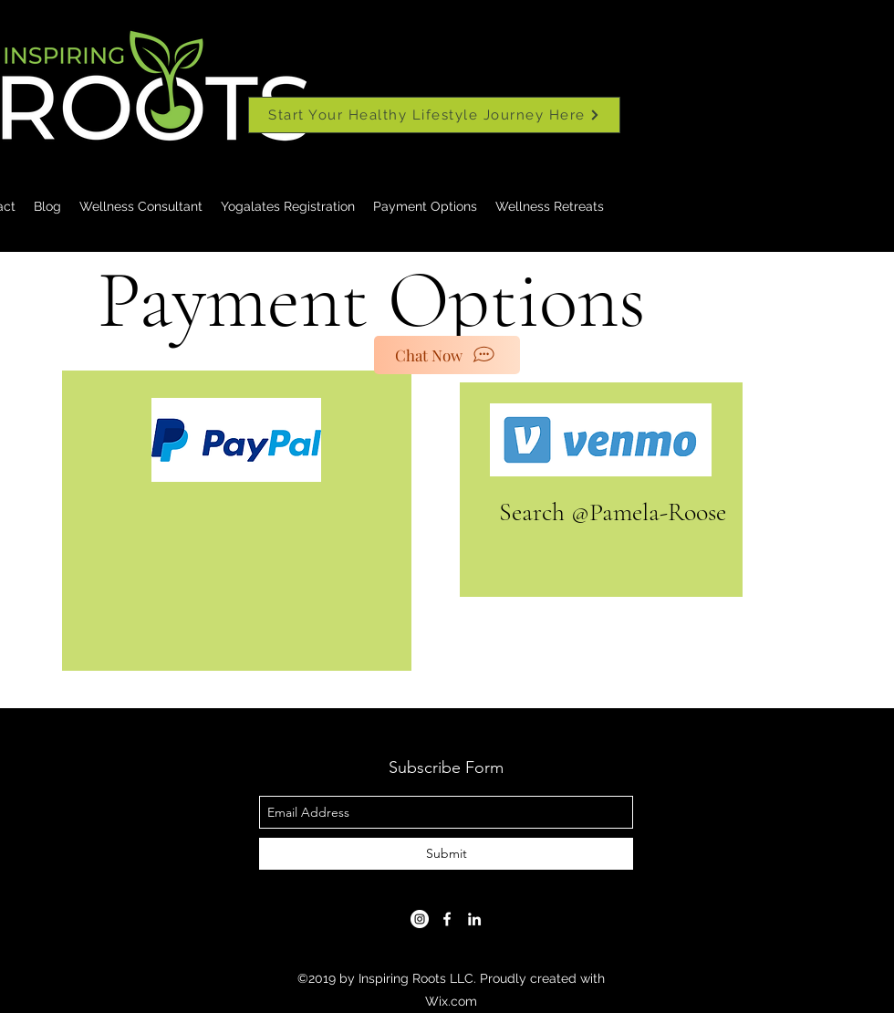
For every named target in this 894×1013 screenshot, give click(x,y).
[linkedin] (474, 919)
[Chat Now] (447, 355)
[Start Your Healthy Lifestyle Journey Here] (434, 115)
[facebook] (447, 919)
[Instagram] (420, 919)
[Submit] (446, 854)
